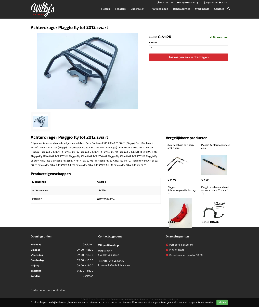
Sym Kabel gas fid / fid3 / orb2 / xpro (181, 147)
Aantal (153, 42)
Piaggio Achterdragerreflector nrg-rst (182, 190)
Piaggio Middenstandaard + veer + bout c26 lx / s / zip (215, 190)
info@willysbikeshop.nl (118, 264)
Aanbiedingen (160, 8)
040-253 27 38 (116, 260)
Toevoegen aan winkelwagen (189, 57)
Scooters (120, 8)
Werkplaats (202, 8)
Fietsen (105, 8)
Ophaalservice (181, 8)
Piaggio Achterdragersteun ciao (216, 147)
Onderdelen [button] (139, 8)
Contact (219, 8)
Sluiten (222, 302)
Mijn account (211, 2)
